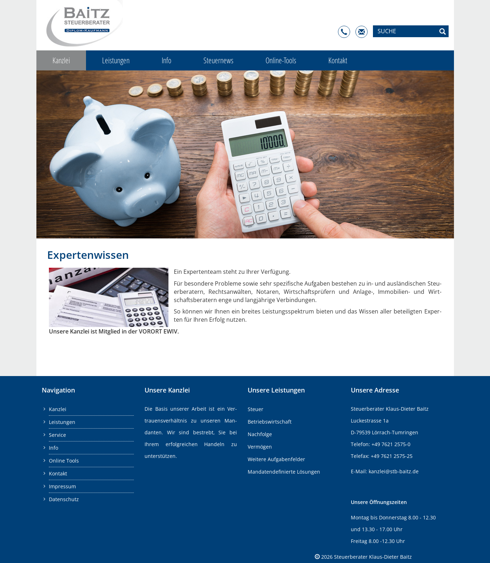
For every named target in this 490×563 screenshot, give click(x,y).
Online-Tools (281, 60)
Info (166, 60)
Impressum (62, 486)
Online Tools (64, 460)
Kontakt (337, 60)
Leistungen (116, 60)
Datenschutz (64, 499)
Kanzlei (61, 60)
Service (57, 434)
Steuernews (218, 60)
